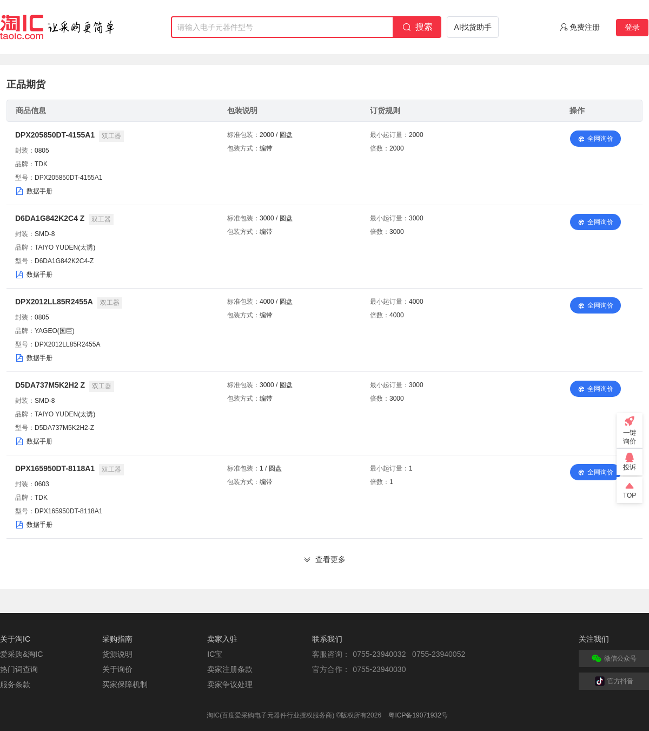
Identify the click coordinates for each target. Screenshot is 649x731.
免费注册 (584, 27)
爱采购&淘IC (21, 654)
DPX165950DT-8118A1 (55, 468)
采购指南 (117, 639)
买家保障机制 (125, 684)
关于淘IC (15, 639)
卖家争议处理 (230, 684)
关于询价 (117, 669)
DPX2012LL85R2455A (54, 301)
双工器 (111, 136)
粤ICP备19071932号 (417, 715)
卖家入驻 (222, 639)
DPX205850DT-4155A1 (55, 134)
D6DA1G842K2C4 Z (49, 218)
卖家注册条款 (230, 669)
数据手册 (39, 191)
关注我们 (594, 639)
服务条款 (15, 684)
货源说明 (117, 654)
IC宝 (214, 654)
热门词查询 (19, 669)
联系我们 (327, 639)
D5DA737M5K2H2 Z (50, 385)
